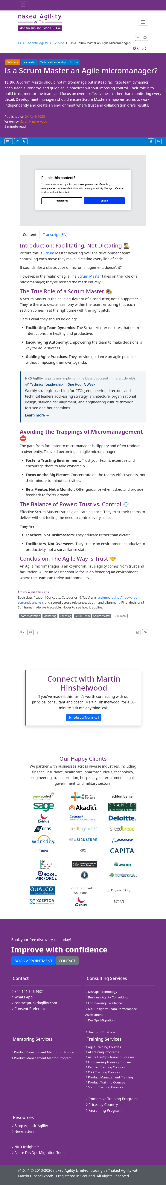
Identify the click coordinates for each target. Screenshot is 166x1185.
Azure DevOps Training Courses (109, 1057)
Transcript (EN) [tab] (55, 234)
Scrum (74, 62)
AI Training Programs (102, 1052)
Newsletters (22, 1131)
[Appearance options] (145, 38)
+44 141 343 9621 (27, 991)
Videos (59, 43)
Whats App (22, 997)
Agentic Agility (38, 43)
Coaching (65, 616)
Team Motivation (30, 616)
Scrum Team (82, 616)
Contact (67, 960)
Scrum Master (89, 276)
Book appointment (33, 960)
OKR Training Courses (102, 1072)
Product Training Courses (105, 1082)
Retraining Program (103, 1110)
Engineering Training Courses (108, 1062)
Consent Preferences (30, 1008)
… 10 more (120, 616)
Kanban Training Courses (105, 1067)
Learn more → (37, 415)
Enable (104, 200)
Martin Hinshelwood (33, 121)
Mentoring (49, 616)
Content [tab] (29, 234)
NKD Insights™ (25, 1146)
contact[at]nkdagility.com (34, 1002)
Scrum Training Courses (104, 1087)
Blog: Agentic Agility (29, 1125)
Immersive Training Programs (111, 1098)
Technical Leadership (53, 62)
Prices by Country (101, 1104)
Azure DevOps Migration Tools (38, 1152)
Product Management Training (109, 1077)
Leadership (29, 62)
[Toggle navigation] (23, 5)
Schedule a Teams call (83, 717)
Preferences (62, 200)
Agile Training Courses (103, 1047)
